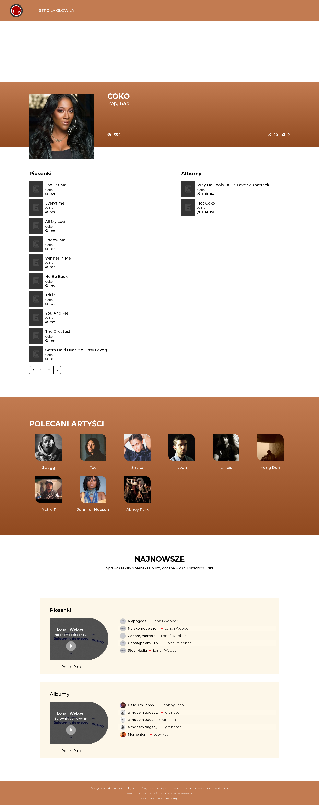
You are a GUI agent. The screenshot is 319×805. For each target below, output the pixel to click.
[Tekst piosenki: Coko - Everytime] (91, 203)
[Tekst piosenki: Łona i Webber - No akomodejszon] (123, 628)
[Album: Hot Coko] (243, 203)
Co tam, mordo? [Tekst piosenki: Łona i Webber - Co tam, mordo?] (141, 636)
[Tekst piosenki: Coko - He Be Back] (91, 276)
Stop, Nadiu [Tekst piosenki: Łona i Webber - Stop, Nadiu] (137, 650)
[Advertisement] (159, 51)
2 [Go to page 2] (49, 370)
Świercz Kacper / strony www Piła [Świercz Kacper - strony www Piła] (175, 793)
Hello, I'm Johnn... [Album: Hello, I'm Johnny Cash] (142, 705)
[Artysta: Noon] (181, 452)
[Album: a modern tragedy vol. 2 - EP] (123, 727)
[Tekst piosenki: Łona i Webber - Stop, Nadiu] (123, 650)
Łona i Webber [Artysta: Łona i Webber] (165, 621)
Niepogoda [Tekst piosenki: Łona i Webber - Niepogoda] (137, 621)
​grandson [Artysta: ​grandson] (173, 712)
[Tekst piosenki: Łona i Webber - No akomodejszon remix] (71, 634)
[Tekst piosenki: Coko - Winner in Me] (91, 258)
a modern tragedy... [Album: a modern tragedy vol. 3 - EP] (143, 712)
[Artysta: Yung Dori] (270, 452)
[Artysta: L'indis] (226, 452)
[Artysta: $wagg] (48, 452)
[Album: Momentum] (123, 734)
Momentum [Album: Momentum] (138, 734)
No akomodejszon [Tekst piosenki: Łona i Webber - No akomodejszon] (143, 628)
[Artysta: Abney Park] (137, 494)
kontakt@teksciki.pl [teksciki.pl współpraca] (166, 798)
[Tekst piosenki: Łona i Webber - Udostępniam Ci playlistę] (123, 643)
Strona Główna (56, 10)
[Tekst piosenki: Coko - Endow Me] (91, 240)
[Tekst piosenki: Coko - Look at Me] (91, 185)
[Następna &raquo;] (57, 370)
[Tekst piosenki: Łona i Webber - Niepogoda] (123, 621)
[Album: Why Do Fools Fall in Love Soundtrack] (243, 185)
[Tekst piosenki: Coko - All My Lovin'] (91, 221)
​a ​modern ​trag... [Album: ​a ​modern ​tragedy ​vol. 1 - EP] (140, 720)
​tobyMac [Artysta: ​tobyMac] (161, 734)
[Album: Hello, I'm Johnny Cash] (123, 705)
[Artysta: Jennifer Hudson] (93, 494)
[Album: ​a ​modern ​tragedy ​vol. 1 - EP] (123, 720)
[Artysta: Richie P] (48, 494)
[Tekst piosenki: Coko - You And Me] (91, 313)
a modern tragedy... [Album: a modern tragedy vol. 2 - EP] (143, 727)
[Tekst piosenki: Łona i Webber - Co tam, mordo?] (123, 636)
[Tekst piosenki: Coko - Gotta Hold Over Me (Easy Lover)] (91, 350)
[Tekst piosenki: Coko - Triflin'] (91, 295)
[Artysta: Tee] (93, 452)
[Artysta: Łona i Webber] (71, 629)
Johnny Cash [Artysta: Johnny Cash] (173, 705)
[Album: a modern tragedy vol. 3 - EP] (123, 712)
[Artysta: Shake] (137, 452)
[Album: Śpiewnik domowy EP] (71, 718)
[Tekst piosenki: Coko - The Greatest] (91, 331)
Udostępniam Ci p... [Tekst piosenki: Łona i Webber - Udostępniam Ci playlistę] (144, 643)
